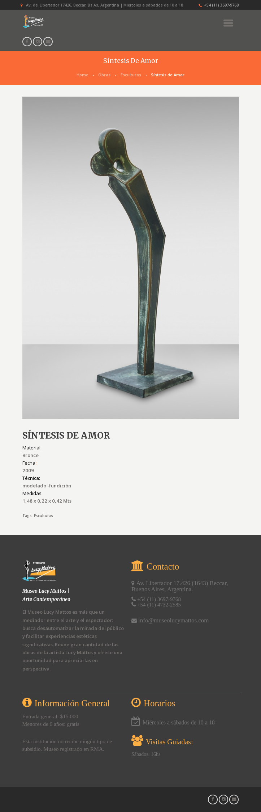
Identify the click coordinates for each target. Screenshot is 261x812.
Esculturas (131, 74)
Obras (104, 74)
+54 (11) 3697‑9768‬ (221, 5)
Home (82, 74)
